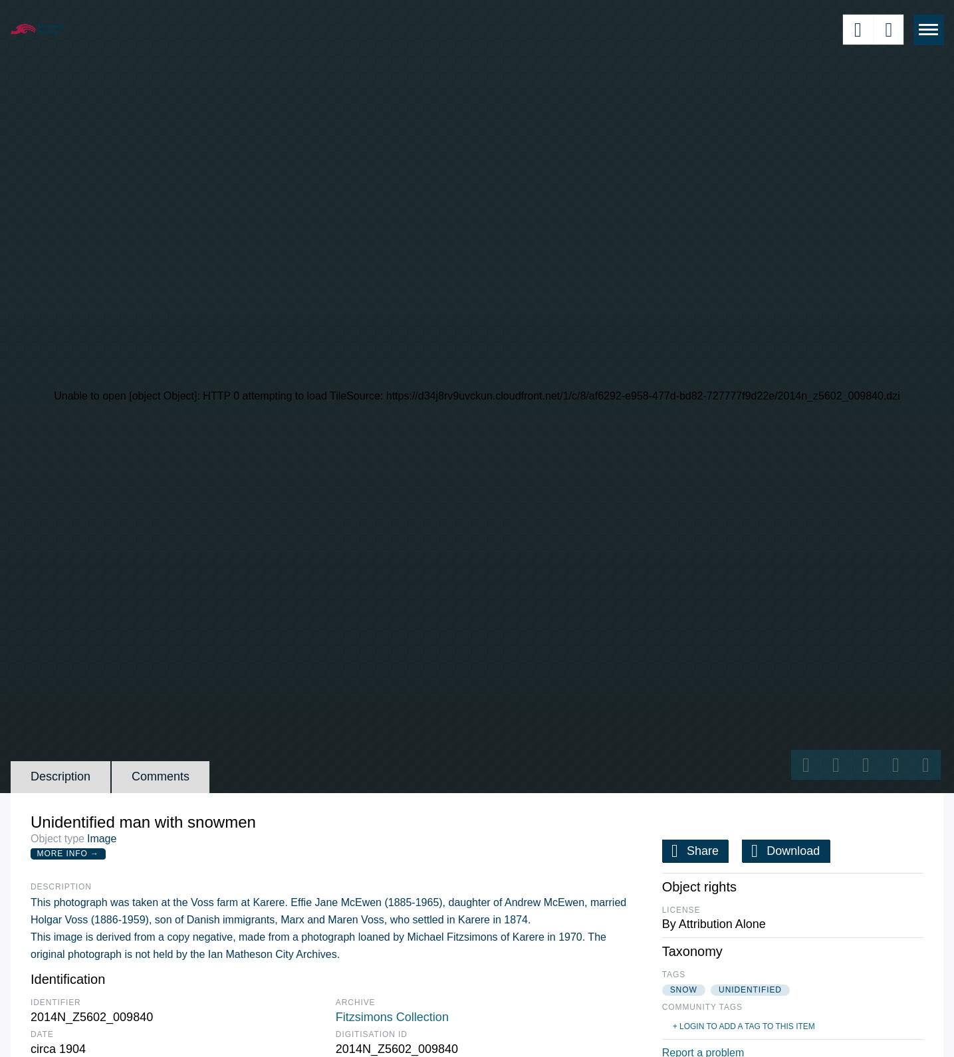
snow (683, 990)
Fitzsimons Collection (392, 1017)
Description (60, 776)
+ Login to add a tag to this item (744, 1026)
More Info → (68, 853)
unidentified (750, 990)
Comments (160, 776)
